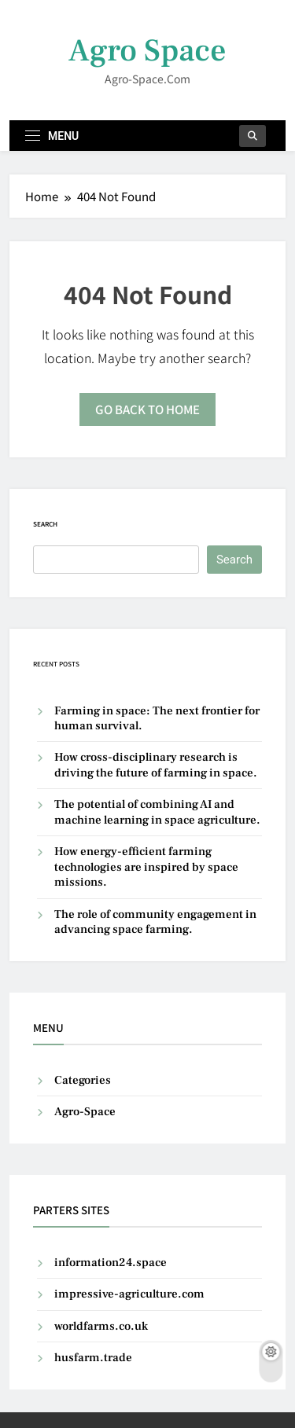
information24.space (110, 1262)
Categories (82, 1080)
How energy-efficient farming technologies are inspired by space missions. (146, 867)
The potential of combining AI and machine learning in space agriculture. (157, 812)
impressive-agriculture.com (129, 1294)
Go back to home (147, 409)
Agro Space (147, 51)
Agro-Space (85, 1111)
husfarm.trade (93, 1357)
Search (45, 523)
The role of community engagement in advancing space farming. (155, 922)
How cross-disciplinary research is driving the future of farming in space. (155, 765)
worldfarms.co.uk (101, 1326)
